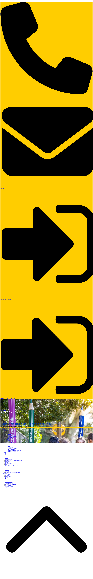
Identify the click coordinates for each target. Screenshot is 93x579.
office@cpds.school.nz (5, 188)
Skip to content (3, 1)
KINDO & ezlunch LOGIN (5, 299)
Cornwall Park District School (10, 427)
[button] (9, 398)
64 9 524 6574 (3, 95)
